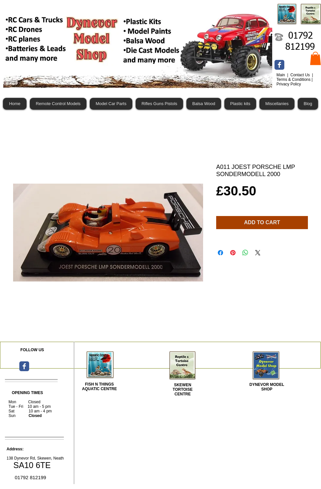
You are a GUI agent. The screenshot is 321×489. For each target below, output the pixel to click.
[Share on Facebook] (220, 253)
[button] (315, 58)
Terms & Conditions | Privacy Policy (294, 81)
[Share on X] (258, 253)
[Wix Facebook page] (279, 65)
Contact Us (300, 75)
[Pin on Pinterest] (233, 253)
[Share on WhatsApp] (245, 253)
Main (281, 75)
